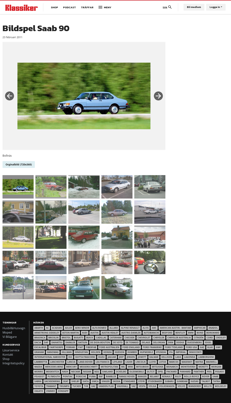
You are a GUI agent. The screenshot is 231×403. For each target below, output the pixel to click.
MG (123, 366)
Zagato (38, 391)
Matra (199, 361)
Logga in (215, 7)
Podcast (69, 7)
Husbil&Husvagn (14, 328)
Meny (107, 7)
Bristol (66, 337)
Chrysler (158, 337)
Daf (46, 342)
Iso (70, 357)
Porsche (81, 376)
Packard (171, 371)
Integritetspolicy (13, 363)
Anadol (213, 327)
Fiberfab (91, 347)
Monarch (172, 366)
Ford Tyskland (174, 347)
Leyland (117, 361)
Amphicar (199, 327)
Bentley (180, 332)
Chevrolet (144, 337)
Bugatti (78, 337)
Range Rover (127, 376)
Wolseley (220, 386)
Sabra (37, 381)
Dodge (180, 342)
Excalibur (40, 347)
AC (47, 327)
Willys (208, 386)
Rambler (111, 376)
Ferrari (70, 347)
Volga (152, 386)
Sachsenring (52, 381)
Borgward (212, 332)
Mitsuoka (157, 366)
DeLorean (159, 342)
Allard (113, 327)
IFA (171, 352)
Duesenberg (194, 342)
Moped (7, 332)
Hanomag (53, 352)
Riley (178, 376)
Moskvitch (52, 371)
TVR (86, 386)
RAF (101, 376)
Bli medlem (194, 7)
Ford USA (191, 347)
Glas (210, 347)
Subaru (169, 381)
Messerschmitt (89, 366)
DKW (170, 342)
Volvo (181, 386)
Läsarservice (11, 350)
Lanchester (57, 361)
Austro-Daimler (131, 332)
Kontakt (8, 355)
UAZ (93, 386)
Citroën (198, 337)
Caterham (116, 337)
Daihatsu (56, 342)
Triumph (64, 386)
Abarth (38, 327)
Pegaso (219, 371)
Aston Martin (70, 332)
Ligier (128, 361)
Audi (84, 332)
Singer (106, 381)
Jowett (142, 357)
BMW (191, 332)
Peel (209, 371)
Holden (95, 352)
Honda (107, 352)
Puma (92, 376)
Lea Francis (102, 361)
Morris (38, 371)
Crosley (221, 337)
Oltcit (151, 371)
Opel (160, 371)
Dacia (37, 342)
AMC (154, 327)
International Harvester (49, 357)
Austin (94, 332)
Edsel (208, 342)
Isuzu (101, 357)
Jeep (121, 357)
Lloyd (152, 361)
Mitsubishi (142, 366)
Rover (205, 376)
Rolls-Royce (191, 376)
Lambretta (40, 361)
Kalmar (153, 357)
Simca (95, 381)
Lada (178, 357)
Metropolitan (109, 366)
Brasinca (39, 337)
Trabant (51, 386)
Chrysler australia (179, 337)
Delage (146, 342)
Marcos (174, 361)
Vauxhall (122, 386)
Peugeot (39, 376)
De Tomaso (132, 342)
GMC (218, 347)
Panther (199, 371)
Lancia (71, 361)
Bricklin (53, 337)
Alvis (146, 327)
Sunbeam (182, 381)
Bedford (167, 332)
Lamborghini (206, 357)
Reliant (154, 376)
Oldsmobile (136, 371)
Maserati (187, 361)
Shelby (75, 381)
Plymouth (54, 376)
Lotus (162, 361)
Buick (89, 337)
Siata (86, 381)
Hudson (119, 352)
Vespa (142, 386)
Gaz (202, 347)
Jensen (131, 357)
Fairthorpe (56, 347)
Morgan (216, 366)
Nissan (87, 371)
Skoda (116, 381)
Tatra (216, 381)
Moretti (203, 366)
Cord (210, 337)
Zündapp (63, 391)
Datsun (82, 342)
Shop (54, 7)
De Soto (118, 342)
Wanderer (194, 386)
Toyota (38, 386)
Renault (167, 376)
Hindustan (81, 352)
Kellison (166, 357)
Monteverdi (188, 366)
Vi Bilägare (10, 337)
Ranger (142, 376)
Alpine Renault (130, 327)
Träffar (87, 7)
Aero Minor (82, 327)
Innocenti (195, 352)
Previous (9, 95)
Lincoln (141, 361)
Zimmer (50, 391)
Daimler (70, 342)
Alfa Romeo (99, 327)
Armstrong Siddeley (46, 332)
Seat (65, 381)
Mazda (38, 366)
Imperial (181, 352)
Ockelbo (121, 371)
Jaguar (112, 357)
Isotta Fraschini (85, 357)
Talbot (206, 381)
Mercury (71, 366)
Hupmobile (146, 352)
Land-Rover (85, 361)
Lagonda (189, 357)
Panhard (185, 371)
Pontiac (68, 376)
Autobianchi (151, 332)
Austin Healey (110, 332)
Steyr (141, 381)
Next (158, 95)
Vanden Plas (106, 386)
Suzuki (194, 381)
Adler (68, 327)
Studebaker (155, 381)
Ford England (131, 347)
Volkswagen (167, 386)
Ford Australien (109, 347)
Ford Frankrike (152, 347)
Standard (129, 381)
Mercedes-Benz (54, 366)
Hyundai (161, 352)
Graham (39, 352)
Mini (130, 366)
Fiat (80, 347)
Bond (200, 332)
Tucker (76, 386)
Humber (132, 352)
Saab (215, 376)
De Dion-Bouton (100, 342)
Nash (65, 371)
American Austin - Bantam (175, 327)
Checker (129, 337)
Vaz (133, 386)
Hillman (67, 352)
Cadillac (101, 337)
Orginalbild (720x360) (19, 164)
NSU (96, 371)
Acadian (57, 327)
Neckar (75, 371)
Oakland (107, 371)
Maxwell (211, 361)
